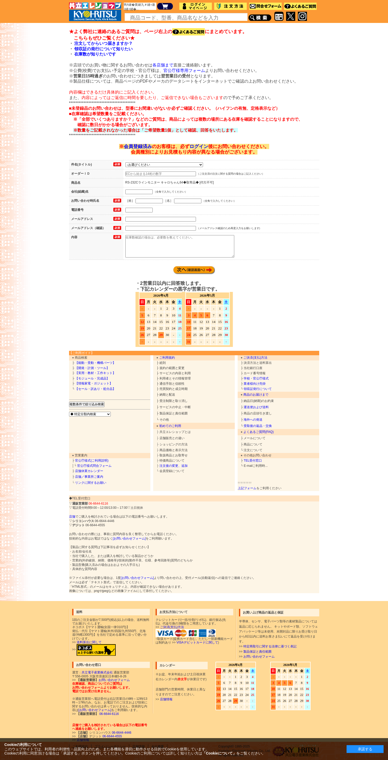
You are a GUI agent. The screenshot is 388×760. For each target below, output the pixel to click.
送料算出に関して (89, 642)
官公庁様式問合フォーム (94, 466)
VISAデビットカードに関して (197, 642)
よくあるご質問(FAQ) (258, 432)
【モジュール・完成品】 (92, 378)
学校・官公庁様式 (256, 378)
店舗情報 (166, 699)
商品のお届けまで (255, 394)
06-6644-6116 (108, 714)
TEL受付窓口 (253, 460)
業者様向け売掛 (255, 383)
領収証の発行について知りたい (103, 49)
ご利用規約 (167, 357)
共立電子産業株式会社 (97, 672)
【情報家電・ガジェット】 (94, 383)
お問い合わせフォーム (259, 656)
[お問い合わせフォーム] (129, 538)
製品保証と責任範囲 (257, 651)
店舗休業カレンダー (89, 471)
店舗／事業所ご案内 (89, 477)
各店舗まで (162, 65)
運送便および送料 (256, 407)
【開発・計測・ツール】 (92, 368)
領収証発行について (258, 389)
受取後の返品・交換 (258, 426)
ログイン (198, 146)
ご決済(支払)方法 (255, 357)
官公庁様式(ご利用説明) (91, 460)
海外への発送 (253, 419)
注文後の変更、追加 (173, 466)
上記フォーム (247, 488)
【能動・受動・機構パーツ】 (95, 363)
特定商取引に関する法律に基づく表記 (270, 646)
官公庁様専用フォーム (184, 70)
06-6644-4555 (112, 736)
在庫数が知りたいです (95, 54)
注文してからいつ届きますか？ (103, 43)
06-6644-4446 (121, 732)
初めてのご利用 (170, 426)
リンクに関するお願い (90, 483)
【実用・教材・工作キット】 (95, 373)
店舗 (72, 516)
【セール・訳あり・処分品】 (95, 389)
